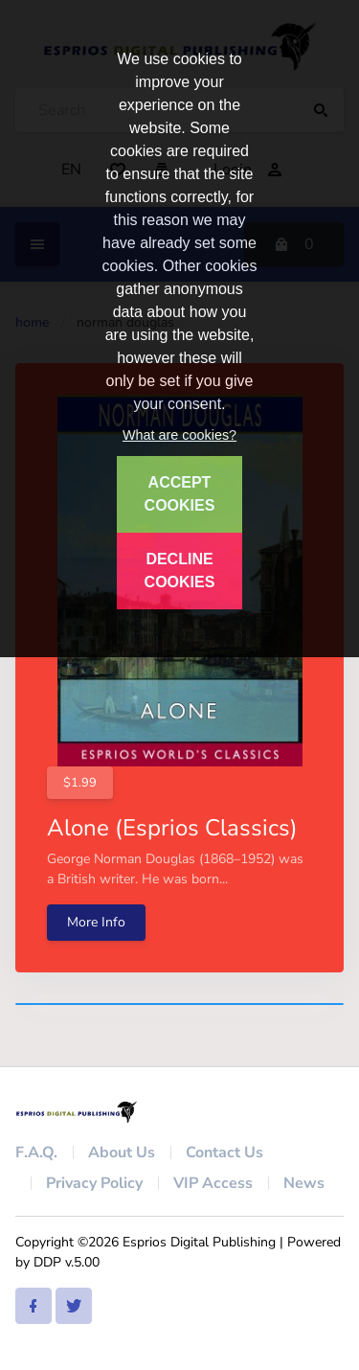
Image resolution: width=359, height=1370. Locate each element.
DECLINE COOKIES (180, 570)
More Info (96, 922)
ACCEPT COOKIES (180, 494)
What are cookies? (179, 435)
